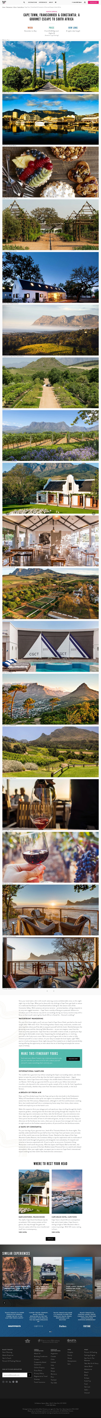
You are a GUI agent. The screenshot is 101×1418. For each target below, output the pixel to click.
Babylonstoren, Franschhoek (32, 1217)
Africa (15, 7)
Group (70, 1358)
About (51, 2)
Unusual (87, 1393)
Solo (69, 1364)
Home (3, 7)
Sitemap (37, 1379)
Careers (36, 1359)
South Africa (21, 7)
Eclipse (86, 1378)
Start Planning (7, 1352)
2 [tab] (51, 1331)
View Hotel (23, 1232)
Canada (53, 1356)
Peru (52, 1377)
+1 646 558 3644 (77, 2)
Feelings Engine (89, 1355)
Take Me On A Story (91, 1363)
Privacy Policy (39, 1373)
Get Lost (87, 1387)
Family (70, 1355)
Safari (86, 1390)
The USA (54, 1383)
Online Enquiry (39, 1367)
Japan (53, 1368)
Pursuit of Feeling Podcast (11, 1361)
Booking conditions (40, 1356)
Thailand (53, 1380)
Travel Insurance (39, 1382)
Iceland (53, 1362)
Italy (52, 1365)
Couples (70, 1352)
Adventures (88, 1369)
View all (50, 1239)
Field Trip (87, 1381)
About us (37, 1353)
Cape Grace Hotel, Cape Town (64, 1217)
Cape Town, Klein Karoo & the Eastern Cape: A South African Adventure (17, 1288)
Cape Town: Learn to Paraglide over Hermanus (75, 1288)
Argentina (54, 1353)
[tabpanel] (32, 1203)
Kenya (53, 1371)
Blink (86, 1375)
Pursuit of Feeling (90, 1352)
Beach (86, 1372)
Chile (52, 1359)
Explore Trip (11, 1295)
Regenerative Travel (41, 1376)
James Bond (88, 1366)
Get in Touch (6, 1358)
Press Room (38, 1370)
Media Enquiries (7, 1355)
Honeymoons (72, 1361)
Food (86, 1384)
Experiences (43, 2)
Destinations (32, 2)
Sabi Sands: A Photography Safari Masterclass (44, 1288)
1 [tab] (49, 1331)
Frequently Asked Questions (40, 1363)
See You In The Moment (89, 1359)
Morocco (54, 1374)
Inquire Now (93, 2)
